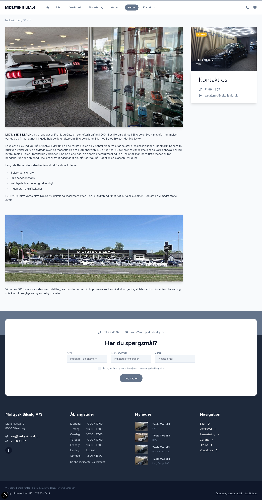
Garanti (115, 7)
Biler (58, 7)
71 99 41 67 (209, 89)
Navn (69, 353)
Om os (131, 7)
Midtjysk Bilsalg (13, 20)
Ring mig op (131, 378)
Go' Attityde (251, 493)
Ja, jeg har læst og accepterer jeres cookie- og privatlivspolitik (133, 368)
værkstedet (98, 461)
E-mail (158, 353)
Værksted (75, 7)
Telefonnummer (119, 353)
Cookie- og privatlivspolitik (229, 493)
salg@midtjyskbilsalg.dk (218, 95)
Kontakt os (149, 7)
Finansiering (96, 7)
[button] (14, 117)
